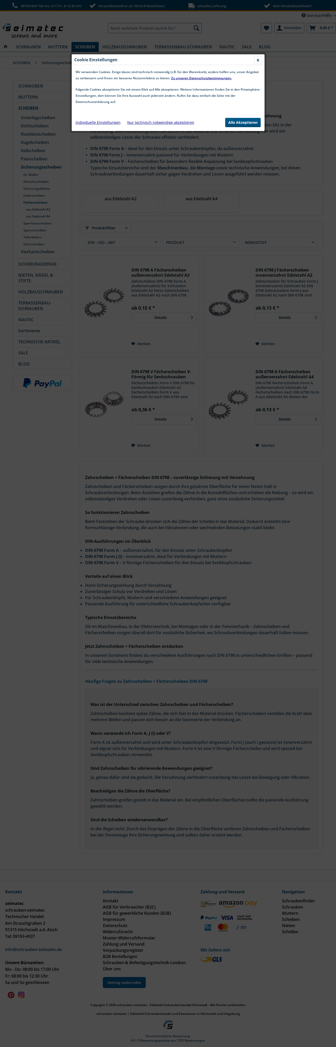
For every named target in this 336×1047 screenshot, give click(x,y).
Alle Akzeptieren (243, 122)
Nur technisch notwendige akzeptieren (160, 122)
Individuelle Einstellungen (98, 122)
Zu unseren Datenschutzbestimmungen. (201, 78)
